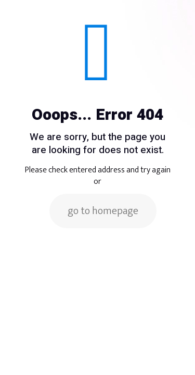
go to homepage (103, 211)
